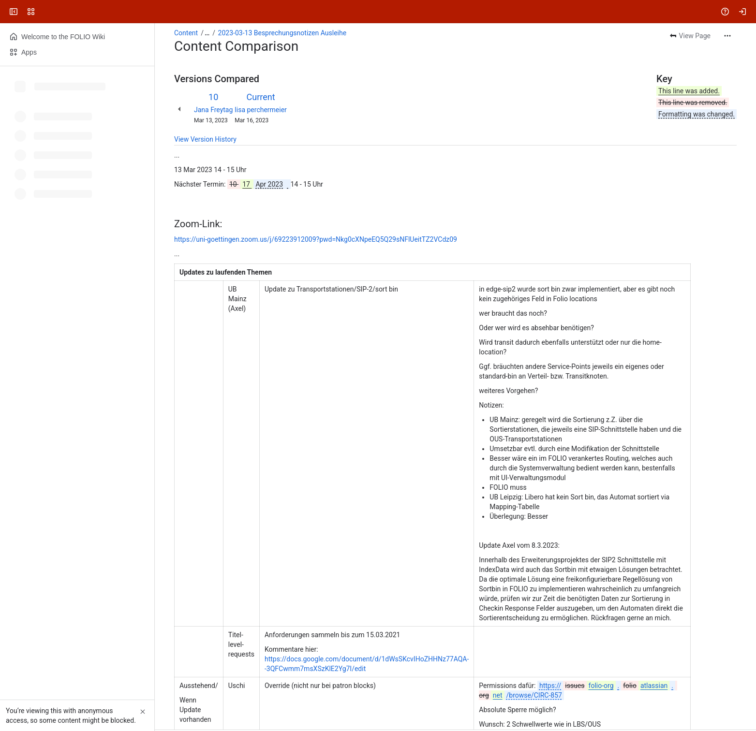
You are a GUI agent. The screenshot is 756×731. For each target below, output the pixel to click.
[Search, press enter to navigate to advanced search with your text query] (376, 11)
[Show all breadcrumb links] (207, 33)
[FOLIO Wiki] (44, 11)
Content (186, 33)
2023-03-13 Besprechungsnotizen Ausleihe (282, 33)
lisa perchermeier (261, 110)
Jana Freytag (213, 110)
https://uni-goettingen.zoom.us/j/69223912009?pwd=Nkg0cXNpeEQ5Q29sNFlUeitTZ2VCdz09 (315, 239)
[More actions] (727, 36)
